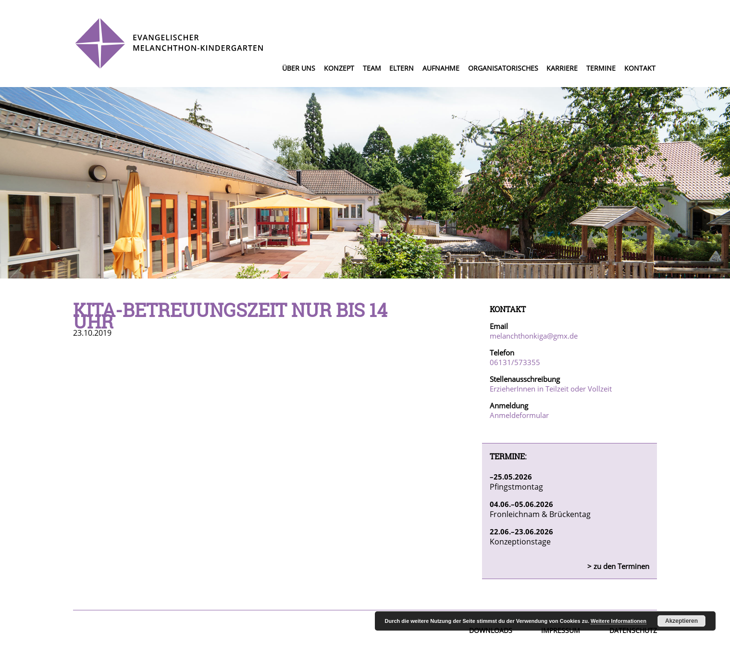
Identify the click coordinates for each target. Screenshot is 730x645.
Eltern (401, 68)
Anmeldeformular (519, 415)
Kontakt (640, 68)
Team (372, 68)
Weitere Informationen (618, 621)
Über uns (298, 68)
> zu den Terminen (618, 566)
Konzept (339, 68)
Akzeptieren (681, 621)
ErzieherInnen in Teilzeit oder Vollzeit (551, 388)
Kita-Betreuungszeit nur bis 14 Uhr (230, 315)
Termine (601, 68)
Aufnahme (440, 68)
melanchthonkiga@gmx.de (534, 336)
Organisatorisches (503, 68)
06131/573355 (515, 362)
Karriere (562, 68)
